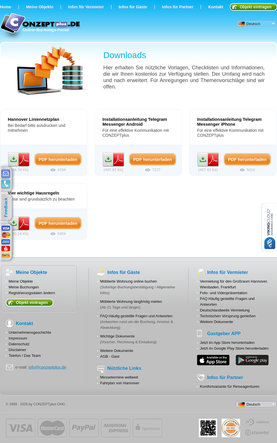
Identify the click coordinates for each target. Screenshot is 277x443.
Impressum (18, 338)
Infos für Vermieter (86, 7)
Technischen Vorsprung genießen (228, 316)
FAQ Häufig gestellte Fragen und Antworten (136, 316)
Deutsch (249, 24)
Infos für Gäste (133, 7)
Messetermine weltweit (119, 377)
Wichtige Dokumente (117, 336)
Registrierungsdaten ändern (32, 293)
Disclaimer (17, 350)
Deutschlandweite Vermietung (225, 310)
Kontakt (215, 7)
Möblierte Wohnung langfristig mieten (131, 301)
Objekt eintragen (256, 7)
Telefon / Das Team (25, 355)
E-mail (6, 174)
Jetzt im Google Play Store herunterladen (234, 348)
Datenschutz (19, 344)
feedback (7, 207)
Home (5, 7)
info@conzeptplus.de (47, 367)
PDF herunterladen (19, 159)
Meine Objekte (39, 7)
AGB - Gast (109, 356)
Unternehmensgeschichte (30, 332)
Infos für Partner (177, 7)
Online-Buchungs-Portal (41, 26)
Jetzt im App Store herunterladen (227, 342)
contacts (6, 184)
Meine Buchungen (24, 287)
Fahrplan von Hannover (119, 383)
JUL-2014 (231, 428)
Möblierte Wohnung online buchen (128, 281)
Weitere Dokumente (116, 351)
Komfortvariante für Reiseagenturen (229, 386)
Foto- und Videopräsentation (223, 293)
